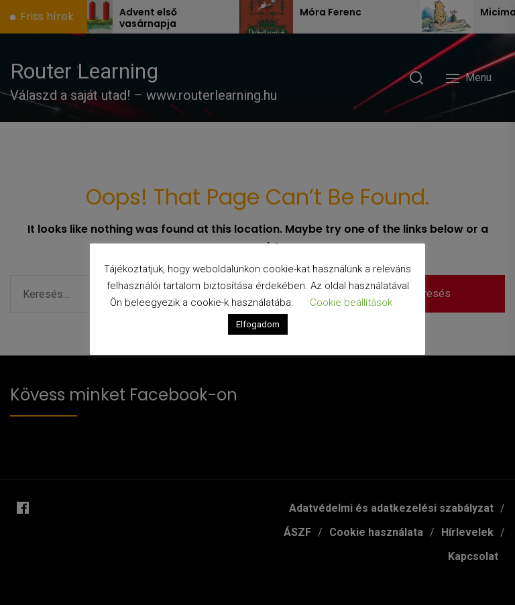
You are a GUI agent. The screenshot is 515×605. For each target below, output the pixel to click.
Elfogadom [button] (258, 324)
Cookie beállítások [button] (351, 302)
